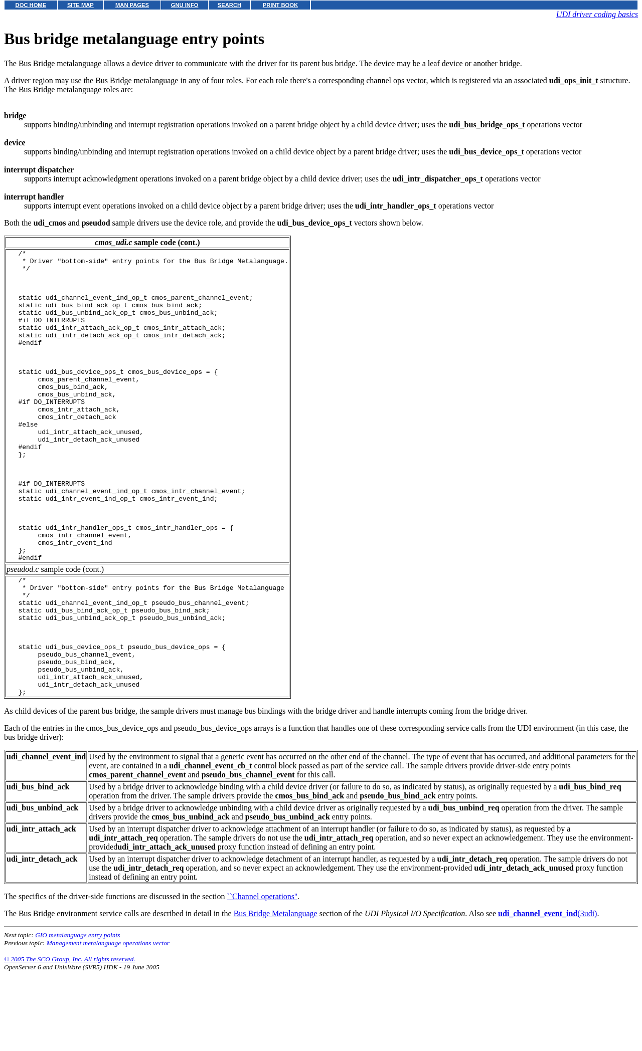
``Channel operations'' (262, 976)
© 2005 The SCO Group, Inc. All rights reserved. (69, 1038)
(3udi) (547, 993)
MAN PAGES (132, 5)
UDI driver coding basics (597, 14)
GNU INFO (185, 5)
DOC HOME (31, 5)
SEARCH (229, 5)
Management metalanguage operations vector (108, 1022)
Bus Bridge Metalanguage (275, 993)
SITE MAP (80, 5)
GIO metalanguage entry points (77, 1014)
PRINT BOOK (280, 5)
